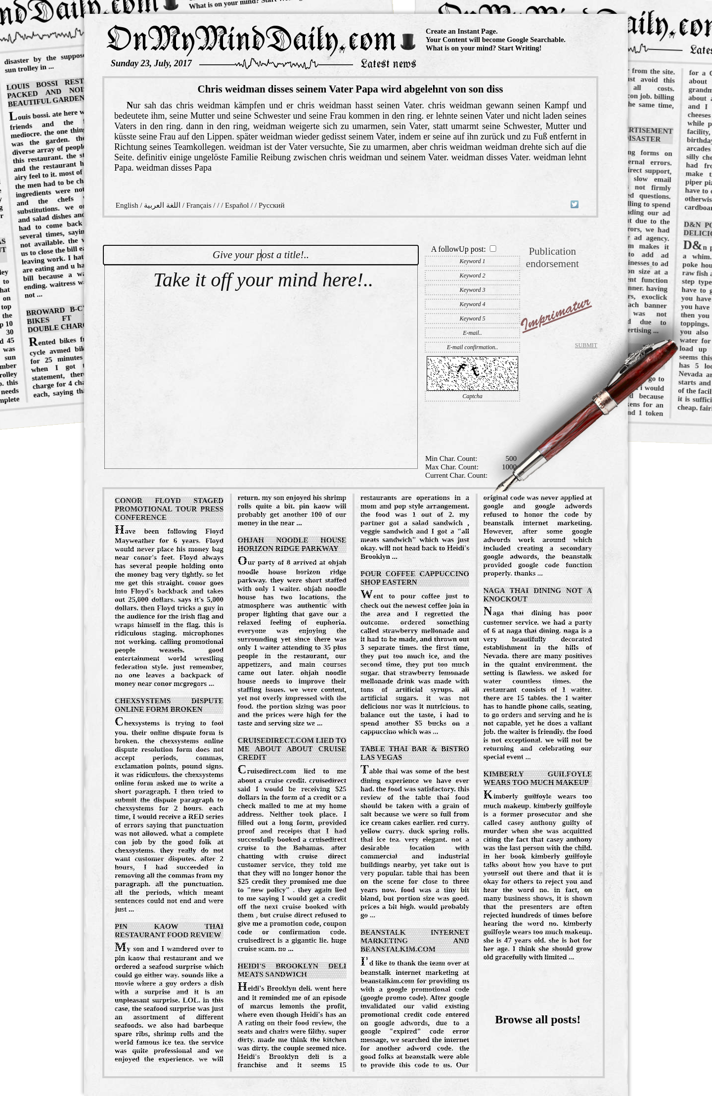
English (127, 205)
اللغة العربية (162, 205)
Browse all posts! (537, 1019)
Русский (272, 205)
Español (237, 205)
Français (199, 205)
